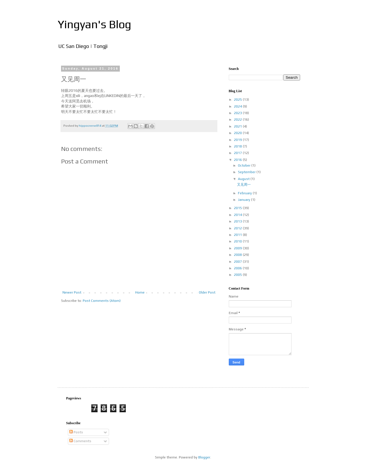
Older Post (207, 292)
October (244, 165)
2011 (238, 235)
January (244, 200)
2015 (238, 208)
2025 (238, 100)
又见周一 (244, 185)
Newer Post (71, 292)
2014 (238, 215)
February (245, 193)
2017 (238, 153)
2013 (238, 221)
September (247, 172)
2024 (238, 106)
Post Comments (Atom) (102, 301)
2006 (238, 268)
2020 (238, 133)
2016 (238, 160)
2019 (238, 140)
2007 (238, 262)
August (244, 179)
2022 (238, 120)
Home (140, 292)
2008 (238, 255)
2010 (238, 241)
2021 (238, 126)
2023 (238, 113)
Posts (76, 432)
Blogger (204, 457)
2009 (238, 248)
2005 (238, 275)
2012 (238, 228)
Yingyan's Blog (94, 24)
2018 (238, 146)
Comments (80, 441)
